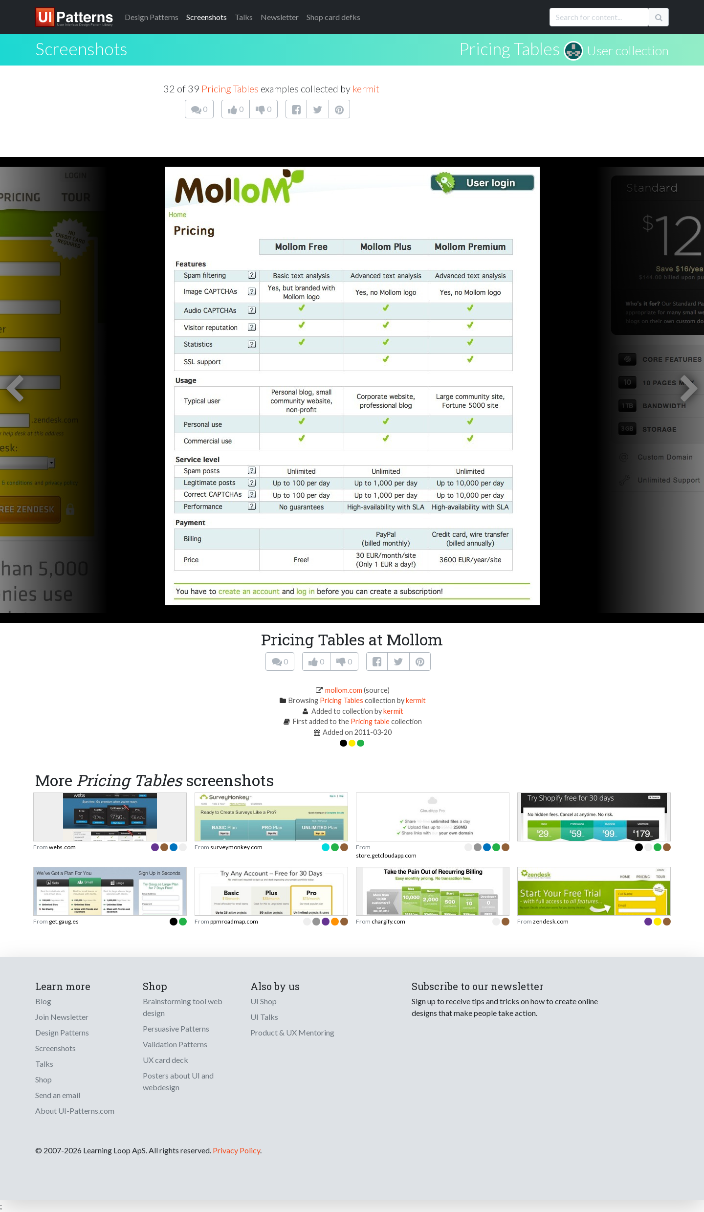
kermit (365, 88)
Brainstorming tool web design (182, 1006)
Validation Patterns (175, 1044)
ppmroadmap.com (234, 921)
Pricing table (370, 721)
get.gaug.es (64, 921)
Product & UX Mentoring (292, 1032)
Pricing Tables (509, 48)
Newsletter (280, 17)
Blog (43, 1001)
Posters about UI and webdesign (178, 1081)
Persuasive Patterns (176, 1028)
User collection (628, 50)
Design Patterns (62, 1032)
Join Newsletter (61, 1016)
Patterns (151, 17)
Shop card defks (333, 17)
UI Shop (263, 1001)
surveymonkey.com (236, 847)
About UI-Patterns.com (74, 1110)
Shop (43, 1079)
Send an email (57, 1095)
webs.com (62, 847)
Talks (244, 17)
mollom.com (343, 690)
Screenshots (206, 17)
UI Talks (264, 1016)
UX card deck (165, 1059)
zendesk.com (551, 921)
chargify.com (388, 921)
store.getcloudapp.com (386, 855)
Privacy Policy (236, 1150)
